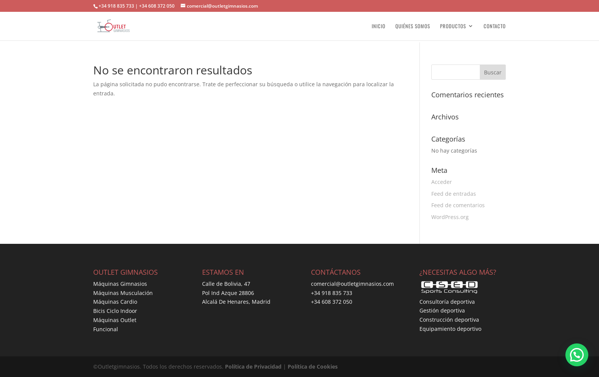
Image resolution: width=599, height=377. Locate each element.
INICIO (378, 26)
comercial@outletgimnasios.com (352, 283)
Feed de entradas (453, 193)
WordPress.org (450, 217)
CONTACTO (495, 26)
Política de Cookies (313, 366)
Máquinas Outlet (114, 320)
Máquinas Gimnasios (120, 283)
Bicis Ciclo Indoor (115, 310)
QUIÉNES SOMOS (412, 26)
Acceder (441, 181)
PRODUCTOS (453, 26)
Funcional (105, 329)
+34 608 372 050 (331, 301)
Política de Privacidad (253, 366)
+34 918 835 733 (331, 292)
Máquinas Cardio (115, 301)
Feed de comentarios (458, 205)
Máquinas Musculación (123, 292)
